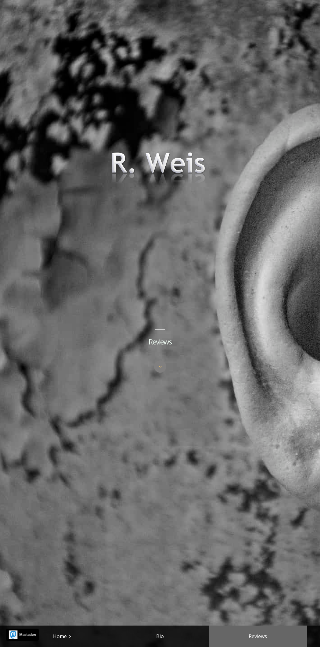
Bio (160, 636)
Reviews (258, 636)
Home (60, 636)
